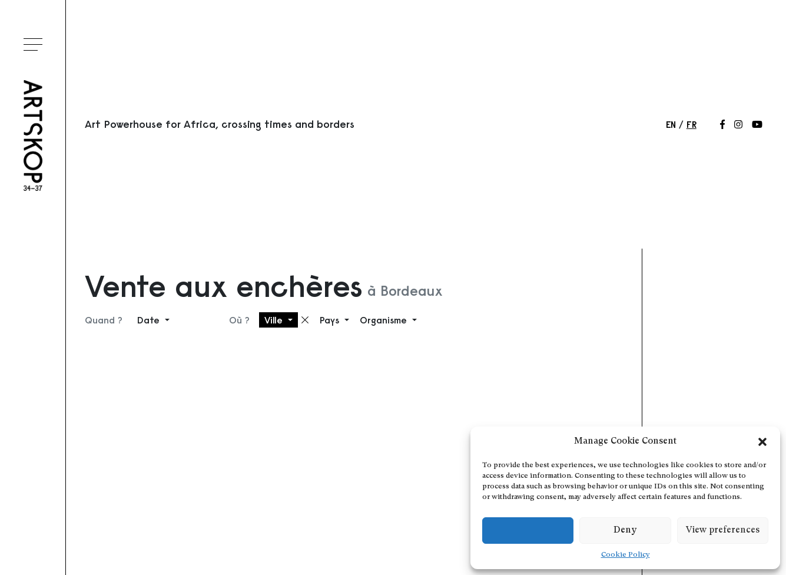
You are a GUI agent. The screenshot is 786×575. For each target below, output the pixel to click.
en (671, 124)
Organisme (385, 320)
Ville (275, 320)
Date (149, 320)
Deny (624, 530)
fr (691, 124)
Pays (331, 320)
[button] (762, 442)
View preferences (723, 530)
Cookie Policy (625, 555)
